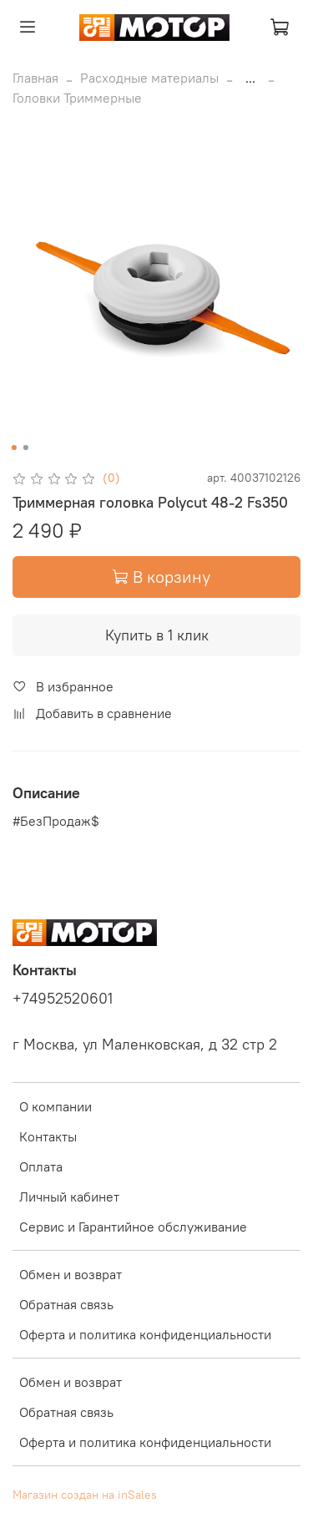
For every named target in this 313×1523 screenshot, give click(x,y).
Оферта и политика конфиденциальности (145, 1334)
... (250, 77)
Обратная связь (66, 1304)
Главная (35, 77)
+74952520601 (63, 998)
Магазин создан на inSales (85, 1494)
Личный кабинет (69, 1196)
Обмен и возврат (70, 1274)
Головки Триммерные (77, 97)
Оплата (41, 1166)
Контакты (48, 1136)
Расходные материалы (149, 77)
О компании (55, 1106)
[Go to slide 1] (13, 447)
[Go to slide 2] (25, 447)
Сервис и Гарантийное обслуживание (133, 1226)
